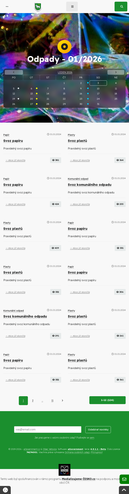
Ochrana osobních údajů (77, 452)
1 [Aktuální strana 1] (23, 400)
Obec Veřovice (50, 449)
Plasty (71, 134)
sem (92, 437)
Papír (6, 134)
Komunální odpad (78, 178)
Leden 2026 (65, 72)
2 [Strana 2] (32, 400)
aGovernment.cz (32, 449)
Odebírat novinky (98, 429)
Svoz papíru (13, 141)
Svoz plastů (77, 141)
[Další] (62, 400)
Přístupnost (97, 452)
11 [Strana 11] (52, 400)
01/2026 (85, 59)
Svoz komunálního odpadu (89, 185)
